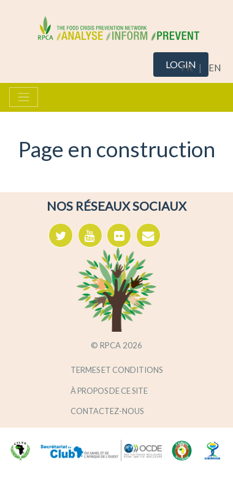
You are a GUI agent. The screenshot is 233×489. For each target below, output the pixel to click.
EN (214, 67)
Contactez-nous (107, 411)
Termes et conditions (116, 370)
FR (187, 67)
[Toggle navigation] (23, 97)
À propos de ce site (109, 391)
